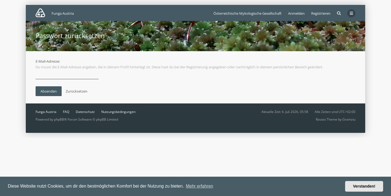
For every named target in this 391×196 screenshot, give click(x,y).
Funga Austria (46, 111)
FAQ (66, 111)
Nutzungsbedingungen (118, 111)
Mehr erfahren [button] (199, 186)
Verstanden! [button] (364, 186)
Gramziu (348, 119)
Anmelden (296, 13)
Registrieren (320, 13)
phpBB (59, 119)
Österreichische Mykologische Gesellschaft (247, 13)
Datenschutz (85, 111)
